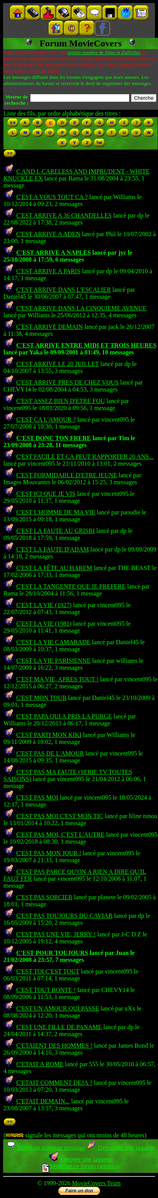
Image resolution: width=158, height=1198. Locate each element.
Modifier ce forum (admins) (80, 1166)
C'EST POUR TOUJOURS (52, 953)
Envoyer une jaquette (80, 1159)
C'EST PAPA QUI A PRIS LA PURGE (64, 716)
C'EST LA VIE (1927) (43, 605)
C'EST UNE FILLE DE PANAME (59, 1027)
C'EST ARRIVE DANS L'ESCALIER (63, 289)
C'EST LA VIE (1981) (43, 623)
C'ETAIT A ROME (39, 1064)
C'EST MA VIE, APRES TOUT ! (57, 679)
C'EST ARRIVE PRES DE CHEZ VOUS (67, 382)
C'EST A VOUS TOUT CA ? (52, 197)
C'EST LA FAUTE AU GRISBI (55, 531)
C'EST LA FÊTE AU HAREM (54, 568)
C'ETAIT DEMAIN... (43, 1101)
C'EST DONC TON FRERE (53, 438)
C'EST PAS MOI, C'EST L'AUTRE (60, 834)
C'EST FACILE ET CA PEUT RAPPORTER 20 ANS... (84, 456)
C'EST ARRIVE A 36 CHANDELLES (64, 215)
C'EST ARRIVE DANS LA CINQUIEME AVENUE (81, 308)
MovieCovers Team (96, 1183)
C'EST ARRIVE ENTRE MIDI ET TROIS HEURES (86, 345)
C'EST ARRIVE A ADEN (48, 234)
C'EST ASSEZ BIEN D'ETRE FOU (60, 401)
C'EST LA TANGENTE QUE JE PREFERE (71, 586)
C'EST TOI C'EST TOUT (47, 971)
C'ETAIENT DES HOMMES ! (54, 1045)
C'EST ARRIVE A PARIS (48, 271)
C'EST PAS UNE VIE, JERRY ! (56, 934)
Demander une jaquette (121, 1147)
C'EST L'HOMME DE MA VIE (55, 512)
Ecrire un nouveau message (45, 1147)
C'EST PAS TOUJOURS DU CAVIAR (64, 915)
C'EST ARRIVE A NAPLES (53, 252)
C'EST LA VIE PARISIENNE (53, 660)
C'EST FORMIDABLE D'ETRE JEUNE (66, 475)
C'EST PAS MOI (37, 797)
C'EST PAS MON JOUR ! (48, 853)
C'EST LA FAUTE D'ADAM (52, 549)
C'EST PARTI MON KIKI (49, 735)
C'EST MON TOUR (41, 697)
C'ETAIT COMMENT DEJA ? (54, 1082)
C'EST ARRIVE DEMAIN (49, 326)
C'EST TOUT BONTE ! (46, 990)
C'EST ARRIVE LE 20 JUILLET (57, 364)
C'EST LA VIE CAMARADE (53, 642)
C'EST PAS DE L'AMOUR (50, 753)
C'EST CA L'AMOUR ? (46, 419)
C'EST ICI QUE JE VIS (45, 493)
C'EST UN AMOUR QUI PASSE (57, 1008)
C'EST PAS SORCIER (44, 897)
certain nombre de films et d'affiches (103, 52)
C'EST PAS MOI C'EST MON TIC (59, 816)
